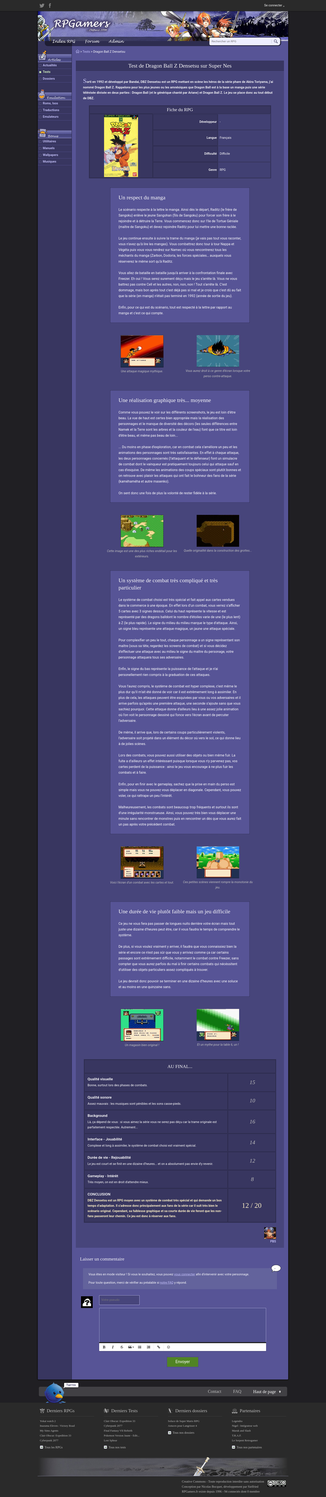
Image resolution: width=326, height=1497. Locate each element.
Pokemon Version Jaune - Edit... (122, 1435)
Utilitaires (49, 141)
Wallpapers (50, 155)
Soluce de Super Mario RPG (184, 1421)
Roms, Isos (50, 103)
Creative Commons (194, 1481)
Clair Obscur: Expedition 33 (55, 1435)
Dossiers (49, 79)
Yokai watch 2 (48, 1421)
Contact (214, 1391)
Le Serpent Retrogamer (245, 1440)
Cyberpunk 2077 (49, 1440)
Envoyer (182, 1361)
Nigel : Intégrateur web (245, 1425)
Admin (116, 41)
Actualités (50, 65)
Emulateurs (51, 117)
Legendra (237, 1421)
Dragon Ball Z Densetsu (172, 66)
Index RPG (63, 41)
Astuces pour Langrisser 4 (182, 1425)
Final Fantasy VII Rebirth (118, 1430)
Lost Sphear (110, 1440)
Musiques (49, 161)
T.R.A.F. (236, 1435)
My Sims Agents (49, 1430)
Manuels (49, 148)
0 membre (253, 1491)
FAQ (237, 1391)
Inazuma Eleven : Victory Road (57, 1425)
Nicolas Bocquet (212, 1486)
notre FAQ (166, 1283)
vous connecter (184, 1274)
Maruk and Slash (241, 1430)
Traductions (51, 110)
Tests (47, 72)
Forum (92, 41)
